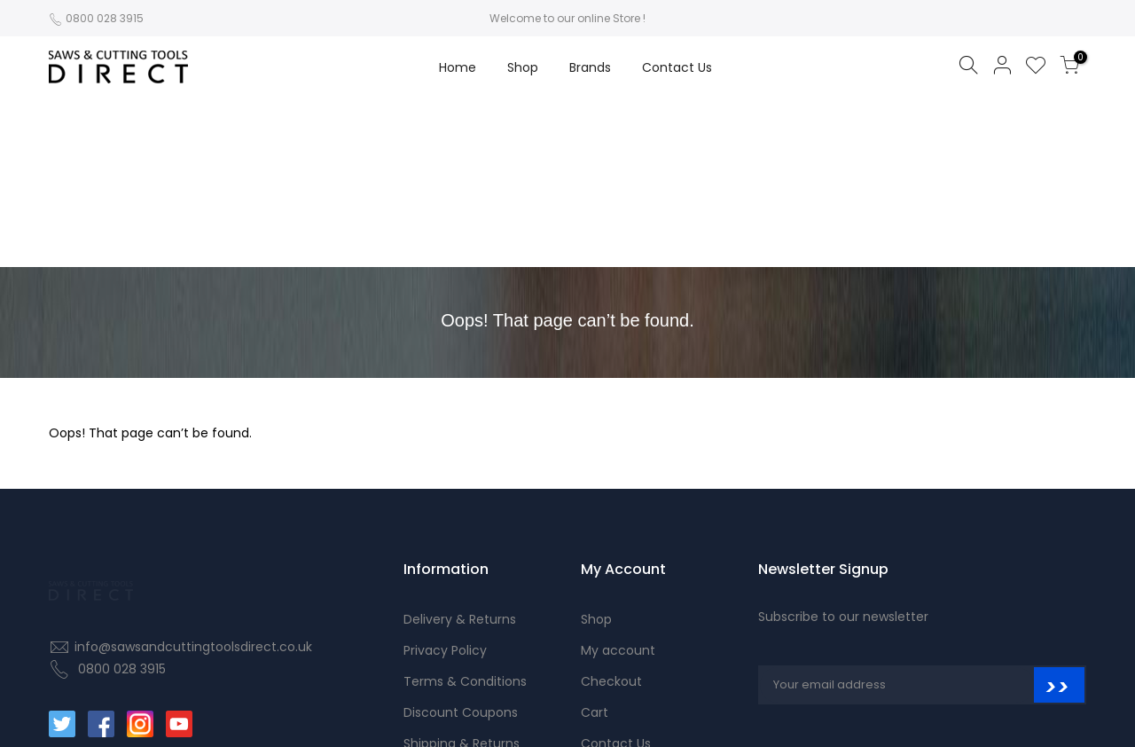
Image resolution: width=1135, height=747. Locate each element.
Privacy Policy (445, 482)
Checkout (611, 513)
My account (618, 482)
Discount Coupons (460, 544)
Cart (594, 544)
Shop (522, 67)
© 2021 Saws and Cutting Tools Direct (958, 709)
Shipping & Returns (461, 575)
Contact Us (677, 67)
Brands (590, 67)
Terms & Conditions (465, 513)
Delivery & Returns (459, 451)
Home (457, 67)
